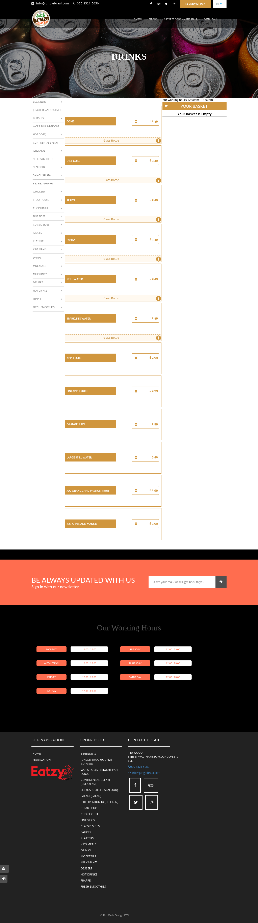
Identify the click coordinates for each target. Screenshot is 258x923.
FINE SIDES (88, 820)
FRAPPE (86, 880)
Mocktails (39, 266)
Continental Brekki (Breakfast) (45, 146)
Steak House (41, 200)
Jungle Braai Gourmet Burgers (47, 114)
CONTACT (210, 18)
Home (138, 18)
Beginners (39, 101)
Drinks (37, 257)
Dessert (38, 282)
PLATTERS (87, 838)
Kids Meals (40, 249)
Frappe (37, 299)
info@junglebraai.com (52, 3)
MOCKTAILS (88, 856)
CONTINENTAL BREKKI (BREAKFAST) (95, 782)
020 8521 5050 (88, 3)
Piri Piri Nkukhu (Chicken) (43, 187)
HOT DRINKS (89, 874)
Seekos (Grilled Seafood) (43, 163)
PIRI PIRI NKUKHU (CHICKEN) (99, 802)
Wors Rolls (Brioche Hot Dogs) (46, 130)
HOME (36, 753)
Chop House (40, 208)
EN (218, 4)
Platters (38, 241)
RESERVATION (41, 760)
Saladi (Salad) (42, 175)
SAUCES (86, 832)
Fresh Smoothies (44, 307)
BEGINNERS (88, 753)
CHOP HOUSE (90, 814)
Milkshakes (40, 274)
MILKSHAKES (89, 862)
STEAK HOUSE (90, 808)
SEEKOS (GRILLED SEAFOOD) (99, 790)
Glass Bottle (131, 141)
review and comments (181, 18)
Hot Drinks (40, 290)
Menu (153, 18)
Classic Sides (41, 224)
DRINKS (86, 850)
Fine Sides (39, 216)
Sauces (37, 233)
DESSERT (86, 868)
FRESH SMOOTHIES (93, 886)
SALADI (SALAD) (91, 796)
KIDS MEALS (88, 844)
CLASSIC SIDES (90, 826)
